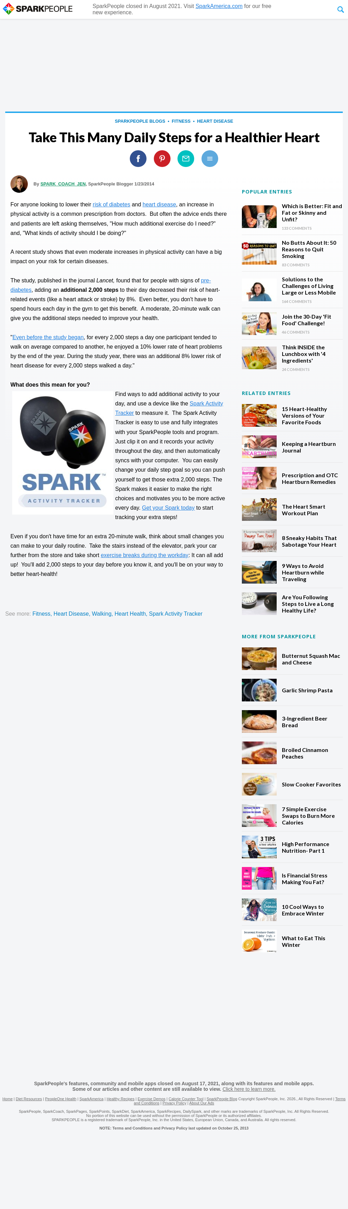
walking (101, 614)
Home (7, 1099)
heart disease (215, 121)
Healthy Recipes (120, 1099)
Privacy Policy (174, 1103)
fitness (181, 121)
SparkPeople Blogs (140, 121)
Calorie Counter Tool (186, 1099)
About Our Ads (201, 1103)
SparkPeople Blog (222, 1099)
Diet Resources (29, 1099)
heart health (130, 614)
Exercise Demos (151, 1099)
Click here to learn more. (249, 1089)
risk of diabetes (111, 204)
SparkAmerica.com (219, 6)
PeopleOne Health (60, 1099)
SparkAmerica (91, 1099)
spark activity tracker (176, 614)
